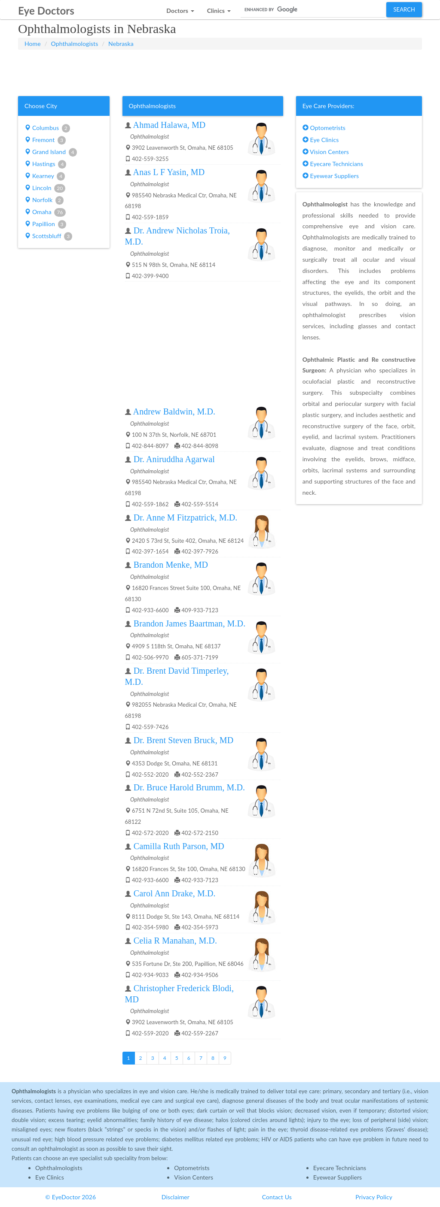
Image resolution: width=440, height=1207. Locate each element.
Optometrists (323, 127)
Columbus (47, 128)
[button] (180, 8)
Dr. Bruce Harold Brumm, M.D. (189, 787)
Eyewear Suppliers (330, 175)
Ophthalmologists (74, 43)
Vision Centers (325, 151)
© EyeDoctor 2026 (70, 1197)
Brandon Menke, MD (171, 564)
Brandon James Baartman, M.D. (190, 623)
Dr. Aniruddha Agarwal (174, 459)
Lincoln (44, 188)
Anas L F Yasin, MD (169, 172)
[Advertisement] (220, 71)
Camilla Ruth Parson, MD (179, 846)
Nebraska (121, 43)
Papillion (45, 224)
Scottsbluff (48, 236)
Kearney (44, 176)
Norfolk (44, 200)
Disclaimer (175, 1197)
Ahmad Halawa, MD (169, 125)
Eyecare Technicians (332, 163)
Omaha (44, 212)
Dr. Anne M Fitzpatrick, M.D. (186, 517)
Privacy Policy (373, 1197)
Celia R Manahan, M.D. (175, 940)
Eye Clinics (320, 139)
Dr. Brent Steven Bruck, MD (184, 740)
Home (32, 43)
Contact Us (277, 1197)
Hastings (45, 164)
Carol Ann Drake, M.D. (175, 893)
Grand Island (50, 152)
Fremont (45, 140)
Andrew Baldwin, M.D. (174, 411)
